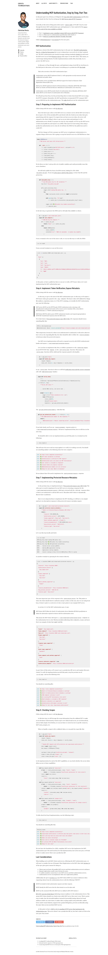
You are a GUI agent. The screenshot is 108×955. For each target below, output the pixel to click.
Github (20, 53)
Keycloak (82, 66)
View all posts (72, 937)
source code (68, 23)
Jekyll (54, 950)
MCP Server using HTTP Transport (72, 18)
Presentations (64, 3)
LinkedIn (21, 49)
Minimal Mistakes (65, 950)
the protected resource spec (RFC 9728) (58, 318)
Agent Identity (53, 3)
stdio (65, 99)
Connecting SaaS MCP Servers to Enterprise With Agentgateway (55, 943)
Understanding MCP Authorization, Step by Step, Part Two (61, 11)
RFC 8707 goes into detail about (45, 893)
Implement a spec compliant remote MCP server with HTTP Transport (63, 32)
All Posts (44, 3)
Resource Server (56, 55)
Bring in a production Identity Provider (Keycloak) (57, 35)
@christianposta (45, 38)
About (37, 3)
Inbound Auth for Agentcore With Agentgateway (51, 942)
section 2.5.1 (53, 876)
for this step (59, 107)
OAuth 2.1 (79, 53)
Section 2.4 (87, 862)
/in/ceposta (55, 38)
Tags (71, 3)
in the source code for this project (63, 171)
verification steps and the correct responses (77, 368)
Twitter (21, 51)
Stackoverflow (22, 54)
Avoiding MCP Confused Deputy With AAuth (50, 940)
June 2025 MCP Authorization (72, 16)
